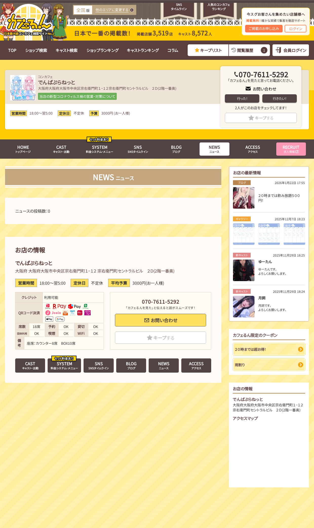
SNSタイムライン (138, 149)
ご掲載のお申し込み (264, 28)
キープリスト (211, 50)
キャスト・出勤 (61, 149)
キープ (264, 118)
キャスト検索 (66, 50)
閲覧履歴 (252, 50)
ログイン (295, 28)
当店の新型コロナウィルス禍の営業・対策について (77, 96)
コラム (172, 50)
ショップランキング (102, 50)
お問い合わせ (264, 89)
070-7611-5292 (263, 74)
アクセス (252, 149)
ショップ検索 (36, 50)
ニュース (214, 149)
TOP (12, 50)
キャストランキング (143, 50)
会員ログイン (294, 50)
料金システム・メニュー (99, 149)
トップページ (23, 149)
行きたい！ (279, 98)
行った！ (242, 98)
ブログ (176, 149)
